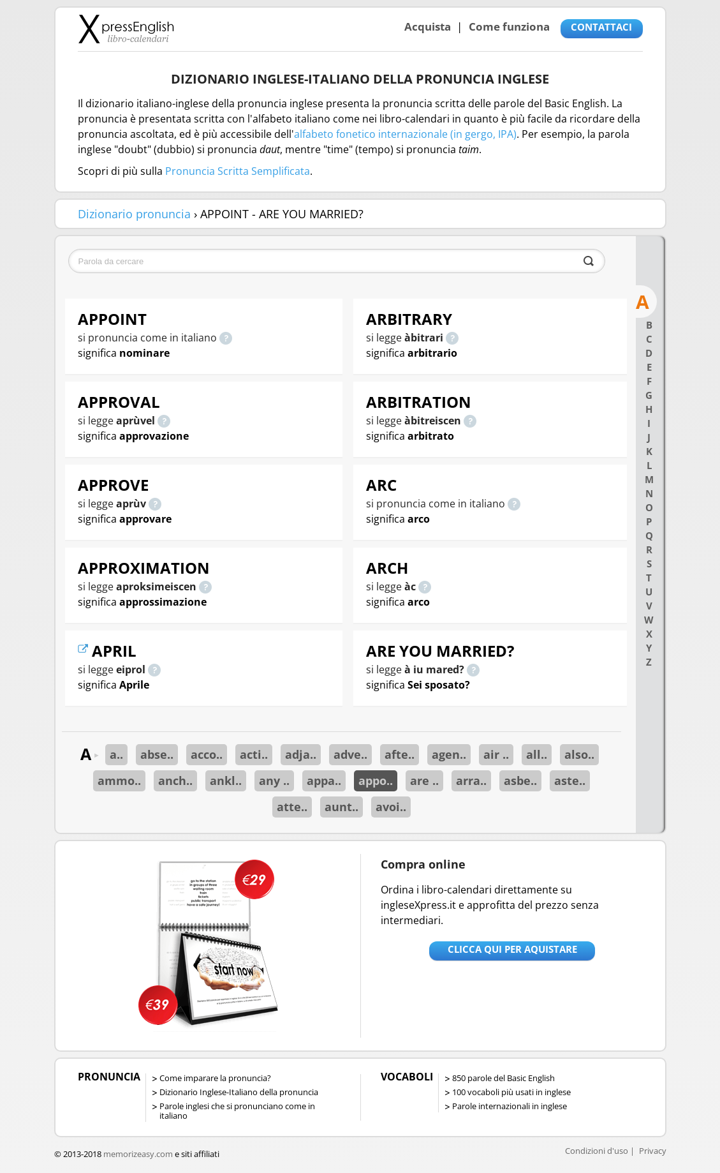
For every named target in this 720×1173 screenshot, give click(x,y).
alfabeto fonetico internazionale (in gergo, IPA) (405, 134)
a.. (116, 754)
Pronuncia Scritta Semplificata (237, 171)
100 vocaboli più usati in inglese (511, 1092)
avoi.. (391, 806)
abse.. (156, 754)
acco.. (207, 754)
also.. (579, 754)
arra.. (471, 780)
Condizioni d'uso (596, 1150)
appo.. (375, 780)
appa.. (324, 780)
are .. (424, 780)
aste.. (569, 780)
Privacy (652, 1150)
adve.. (350, 754)
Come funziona (509, 26)
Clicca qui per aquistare (512, 949)
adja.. (300, 754)
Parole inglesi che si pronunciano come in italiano (237, 1110)
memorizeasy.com (138, 1154)
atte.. (292, 806)
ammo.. (119, 780)
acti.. (254, 754)
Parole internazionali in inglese (509, 1106)
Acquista (427, 26)
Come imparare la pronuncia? (215, 1078)
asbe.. (520, 780)
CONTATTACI (601, 26)
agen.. (449, 754)
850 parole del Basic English (503, 1078)
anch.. (175, 780)
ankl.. (226, 780)
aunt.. (341, 806)
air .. (496, 754)
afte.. (400, 754)
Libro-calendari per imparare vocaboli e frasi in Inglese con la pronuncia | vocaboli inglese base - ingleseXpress (126, 28)
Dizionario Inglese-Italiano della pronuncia (238, 1092)
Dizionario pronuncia (134, 213)
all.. (536, 754)
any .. (274, 780)
